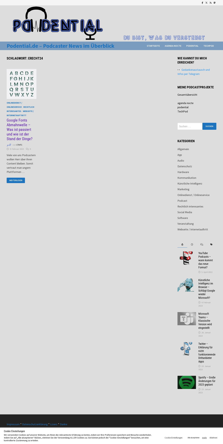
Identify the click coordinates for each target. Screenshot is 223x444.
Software (182, 218)
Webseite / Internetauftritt (192, 229)
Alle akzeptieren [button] (193, 438)
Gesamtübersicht (187, 94)
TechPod (208, 45)
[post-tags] (211, 245)
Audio (180, 160)
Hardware (183, 172)
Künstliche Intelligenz (189, 183)
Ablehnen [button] (213, 437)
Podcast (182, 200)
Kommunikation (186, 178)
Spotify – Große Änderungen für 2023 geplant (206, 381)
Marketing (183, 189)
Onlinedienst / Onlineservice (193, 195)
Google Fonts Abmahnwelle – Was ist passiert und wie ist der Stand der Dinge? (20, 129)
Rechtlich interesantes (190, 206)
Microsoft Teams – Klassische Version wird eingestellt (205, 320)
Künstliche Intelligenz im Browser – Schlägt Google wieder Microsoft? (206, 288)
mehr (204, 437)
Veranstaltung (185, 223)
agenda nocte (173, 45)
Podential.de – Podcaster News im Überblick (60, 45)
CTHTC (19, 144)
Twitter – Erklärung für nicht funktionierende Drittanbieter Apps (206, 352)
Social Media (184, 212)
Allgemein (183, 149)
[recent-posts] (192, 245)
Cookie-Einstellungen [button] (173, 437)
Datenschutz (184, 166)
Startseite (153, 45)
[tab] (182, 245)
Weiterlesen (16, 180)
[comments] (202, 245)
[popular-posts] (182, 245)
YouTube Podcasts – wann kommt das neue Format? (205, 260)
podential (192, 45)
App (179, 155)
